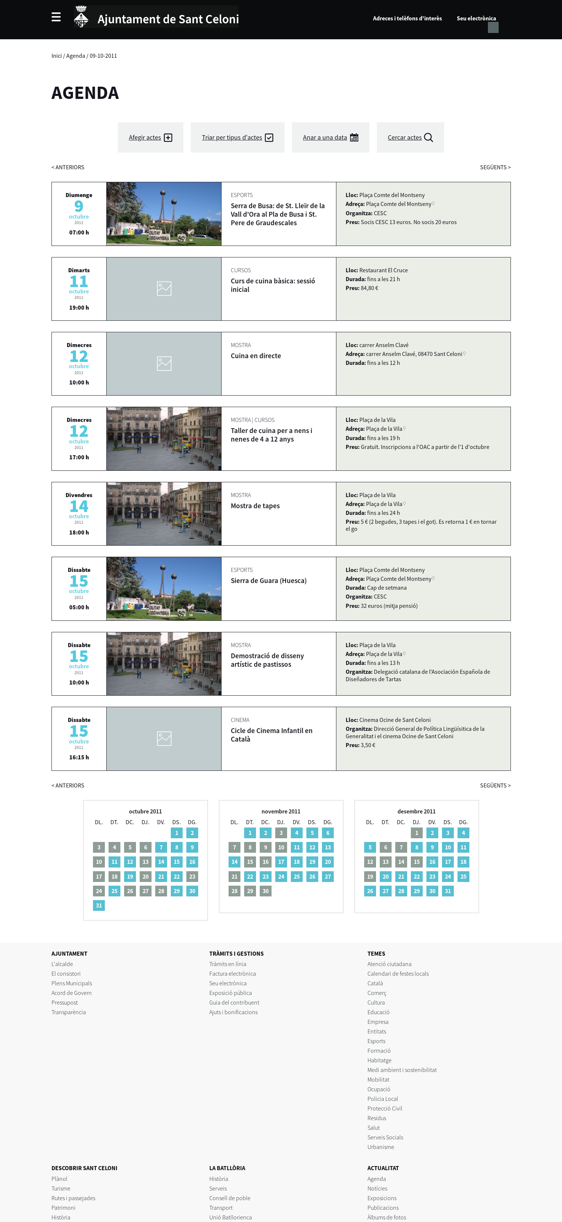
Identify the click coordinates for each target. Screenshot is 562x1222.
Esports (376, 1041)
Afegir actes (145, 137)
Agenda (75, 55)
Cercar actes (405, 137)
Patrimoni (63, 1207)
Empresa (378, 1021)
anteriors (67, 167)
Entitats (377, 1031)
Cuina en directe (256, 355)
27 (328, 876)
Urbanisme (381, 1147)
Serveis (218, 1188)
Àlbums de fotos (387, 1217)
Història (60, 1217)
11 (114, 861)
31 (99, 905)
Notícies (377, 1188)
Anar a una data (325, 137)
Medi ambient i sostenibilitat (402, 1069)
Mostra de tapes (255, 505)
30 (192, 891)
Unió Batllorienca (230, 1217)
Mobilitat (378, 1079)
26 (312, 876)
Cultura (376, 1002)
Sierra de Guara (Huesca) (269, 580)
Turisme (60, 1188)
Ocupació (379, 1089)
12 (130, 861)
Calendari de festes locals (398, 973)
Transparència (68, 1012)
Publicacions (383, 1207)
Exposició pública (230, 992)
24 (281, 876)
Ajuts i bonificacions (233, 1012)
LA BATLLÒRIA (227, 1168)
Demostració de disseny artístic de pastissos (267, 660)
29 (177, 891)
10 (448, 847)
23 (266, 876)
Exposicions (382, 1198)
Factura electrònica (232, 973)
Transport (221, 1207)
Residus (377, 1118)
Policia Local (383, 1098)
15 (177, 861)
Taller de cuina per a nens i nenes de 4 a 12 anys (271, 434)
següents (495, 167)
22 (177, 876)
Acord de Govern (71, 992)
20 (328, 861)
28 (401, 891)
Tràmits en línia (227, 964)
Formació (379, 1050)
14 (161, 861)
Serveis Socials (385, 1137)
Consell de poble (229, 1198)
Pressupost (64, 1002)
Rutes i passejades (73, 1198)
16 (192, 861)
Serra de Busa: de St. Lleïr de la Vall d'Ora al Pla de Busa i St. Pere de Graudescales (278, 214)
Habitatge (380, 1060)
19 (130, 876)
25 (114, 891)
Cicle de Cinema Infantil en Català (272, 734)
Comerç (377, 992)
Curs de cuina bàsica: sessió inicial (273, 285)
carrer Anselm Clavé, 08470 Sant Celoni (414, 353)
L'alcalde (62, 964)
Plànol (59, 1178)
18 (297, 861)
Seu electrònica (476, 18)
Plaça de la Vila (384, 428)
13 (328, 847)
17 (281, 861)
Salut (374, 1127)
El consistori (66, 973)
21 (161, 876)
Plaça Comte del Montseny (398, 203)
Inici (56, 55)
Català (375, 983)
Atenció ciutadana (390, 964)
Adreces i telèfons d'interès (407, 18)
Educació (379, 1012)
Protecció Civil (385, 1108)
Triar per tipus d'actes (232, 137)
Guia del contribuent (234, 1002)
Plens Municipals (71, 983)
